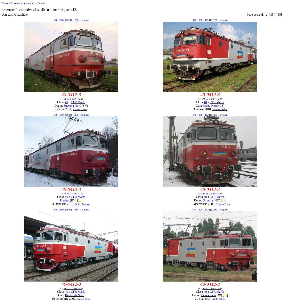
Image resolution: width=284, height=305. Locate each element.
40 (66, 102)
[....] (80, 200)
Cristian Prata (223, 204)
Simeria (208, 200)
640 (56, 20)
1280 (75, 20)
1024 (68, 20)
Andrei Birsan (80, 109)
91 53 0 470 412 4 (73, 98)
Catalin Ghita (84, 298)
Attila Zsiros (218, 298)
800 (62, 20)
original (85, 20)
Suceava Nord (72, 105)
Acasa (5, 3)
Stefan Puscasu (82, 204)
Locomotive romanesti (22, 3)
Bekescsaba (208, 295)
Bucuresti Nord (74, 295)
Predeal (64, 200)
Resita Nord (210, 105)
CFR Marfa (78, 102)
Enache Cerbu (219, 109)
